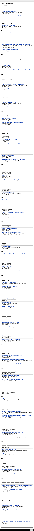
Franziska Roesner (11, 234)
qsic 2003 (3, 451)
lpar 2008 (3, 357)
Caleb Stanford (4, 50)
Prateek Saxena (18, 283)
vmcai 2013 (3, 230)
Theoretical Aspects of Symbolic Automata (8, 106)
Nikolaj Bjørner (13, 70)
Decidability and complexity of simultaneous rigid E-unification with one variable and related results (17, 485)
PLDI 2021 (3, 71)
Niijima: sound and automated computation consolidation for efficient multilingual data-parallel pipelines (16, 93)
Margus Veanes (9, 12)
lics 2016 (3, 157)
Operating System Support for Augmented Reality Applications (11, 232)
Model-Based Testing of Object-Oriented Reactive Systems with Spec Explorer (14, 359)
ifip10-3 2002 (4, 463)
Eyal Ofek (6, 234)
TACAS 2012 (4, 268)
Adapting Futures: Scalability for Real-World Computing (10, 375)
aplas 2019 (3, 86)
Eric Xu (3, 46)
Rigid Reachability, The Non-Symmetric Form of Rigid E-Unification (12, 489)
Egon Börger (8, 482)
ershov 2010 (3, 337)
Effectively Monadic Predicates (6, 246)
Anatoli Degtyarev (4, 486)
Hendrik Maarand (10, 26)
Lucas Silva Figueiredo (5, 160)
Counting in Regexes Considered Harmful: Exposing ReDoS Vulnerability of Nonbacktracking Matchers (16, 57)
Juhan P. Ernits (19, 12)
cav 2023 (3, 51)
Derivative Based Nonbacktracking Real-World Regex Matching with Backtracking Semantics (16, 44)
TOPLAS (3, 181)
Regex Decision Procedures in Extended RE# (8, 11)
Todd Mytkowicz (9, 193)
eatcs (2, 288)
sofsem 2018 (3, 108)
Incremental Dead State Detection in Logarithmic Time (10, 49)
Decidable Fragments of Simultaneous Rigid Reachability (10, 505)
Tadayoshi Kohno (16, 233)
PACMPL (3, 23)
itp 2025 (3, 27)
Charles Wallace (13, 372)
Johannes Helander (4, 376)
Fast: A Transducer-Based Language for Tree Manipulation (11, 179)
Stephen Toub (22, 45)
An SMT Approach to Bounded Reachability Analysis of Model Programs (13, 363)
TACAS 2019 (4, 90)
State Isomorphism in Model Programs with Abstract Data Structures (12, 379)
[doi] (8, 13)
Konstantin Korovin (4, 209)
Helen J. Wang (26, 234)
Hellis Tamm (3, 107)
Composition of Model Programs (7, 383)
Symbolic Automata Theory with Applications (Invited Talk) (11, 143)
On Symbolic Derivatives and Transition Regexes (9, 32)
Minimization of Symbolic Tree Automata (8, 155)
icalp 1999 (3, 507)
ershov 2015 (3, 214)
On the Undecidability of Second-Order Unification (9, 493)
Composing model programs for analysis (8, 306)
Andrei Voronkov (24, 486)
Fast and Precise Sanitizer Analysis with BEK (8, 282)
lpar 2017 (3, 141)
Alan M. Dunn (8, 233)
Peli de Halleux (9, 299)
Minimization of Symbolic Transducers (7, 135)
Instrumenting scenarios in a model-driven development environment (12, 432)
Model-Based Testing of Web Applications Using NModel (10, 322)
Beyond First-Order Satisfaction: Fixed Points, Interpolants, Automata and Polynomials (15, 253)
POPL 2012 (3, 272)
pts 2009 (3, 324)
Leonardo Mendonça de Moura (14, 254)
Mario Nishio (7, 45)
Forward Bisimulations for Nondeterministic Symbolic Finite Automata (12, 122)
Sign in (2, 525)
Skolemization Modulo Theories (6, 208)
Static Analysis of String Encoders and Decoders (9, 228)
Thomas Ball (3, 254)
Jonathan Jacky (9, 307)
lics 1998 (3, 523)
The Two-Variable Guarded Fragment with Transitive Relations (11, 509)
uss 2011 (3, 284)
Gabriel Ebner (19, 26)
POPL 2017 (3, 120)
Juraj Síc (11, 103)
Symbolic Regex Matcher (5, 88)
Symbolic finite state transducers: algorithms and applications (11, 270)
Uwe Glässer (3, 429)
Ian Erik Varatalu (4, 12)
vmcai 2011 (3, 280)
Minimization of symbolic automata (7, 199)
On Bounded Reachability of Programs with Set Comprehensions (12, 355)
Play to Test (3, 398)
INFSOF (3, 434)
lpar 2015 (3, 177)
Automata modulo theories (6, 65)
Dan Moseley (4, 45)
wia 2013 (3, 244)
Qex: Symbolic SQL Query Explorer (7, 302)
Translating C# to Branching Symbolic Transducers (9, 139)
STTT (2, 264)
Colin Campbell (9, 360)
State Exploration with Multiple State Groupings (9, 402)
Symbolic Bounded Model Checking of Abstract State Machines (11, 339)
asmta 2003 (3, 455)
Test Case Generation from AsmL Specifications (9, 453)
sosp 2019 (3, 97)
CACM (3, 67)
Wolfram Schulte (17, 340)
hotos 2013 (3, 235)
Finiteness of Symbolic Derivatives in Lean (8, 25)
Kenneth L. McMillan (22, 254)
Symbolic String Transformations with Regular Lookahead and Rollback (13, 212)
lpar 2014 (3, 248)
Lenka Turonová (4, 59)
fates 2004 (3, 447)
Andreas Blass (4, 399)
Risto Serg (9, 376)
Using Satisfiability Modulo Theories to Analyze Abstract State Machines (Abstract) (14, 346)
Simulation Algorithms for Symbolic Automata (9, 102)
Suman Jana (12, 233)
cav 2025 (3, 13)
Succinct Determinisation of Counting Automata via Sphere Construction (13, 84)
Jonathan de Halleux (14, 303)
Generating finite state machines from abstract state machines (11, 469)
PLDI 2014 (3, 206)
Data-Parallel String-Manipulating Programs (8, 192)
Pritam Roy (17, 376)
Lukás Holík (8, 59)
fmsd (2, 173)
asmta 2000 (3, 483)
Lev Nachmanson (13, 217)
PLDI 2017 (3, 133)
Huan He (3, 96)
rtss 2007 (3, 377)
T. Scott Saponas (16, 234)
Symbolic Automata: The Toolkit (7, 266)
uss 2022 (3, 60)
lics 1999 (3, 511)
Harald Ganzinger (4, 490)
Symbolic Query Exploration (6, 326)
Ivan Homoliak (12, 59)
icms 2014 (3, 210)
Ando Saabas (8, 356)
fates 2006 (3, 393)
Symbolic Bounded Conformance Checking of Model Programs (11, 335)
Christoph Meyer (9, 510)
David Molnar (16, 160)
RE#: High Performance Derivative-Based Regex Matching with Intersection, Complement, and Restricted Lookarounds (16, 16)
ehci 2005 (3, 418)
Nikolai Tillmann (13, 299)
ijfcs (2, 491)
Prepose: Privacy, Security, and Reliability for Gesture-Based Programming (13, 126)
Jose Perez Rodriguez (13, 45)
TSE (2, 430)
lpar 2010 (3, 304)
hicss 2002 (3, 467)
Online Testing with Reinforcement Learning (8, 391)
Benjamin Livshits (11, 160)
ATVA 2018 (3, 104)
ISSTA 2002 (3, 471)
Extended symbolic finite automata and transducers (9, 171)
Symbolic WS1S (4, 175)
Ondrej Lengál (17, 59)
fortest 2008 (3, 361)
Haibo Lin (6, 96)
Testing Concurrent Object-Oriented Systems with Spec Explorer (11, 411)
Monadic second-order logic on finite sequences (9, 118)
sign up (5, 525)
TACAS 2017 (4, 124)
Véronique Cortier (4, 506)
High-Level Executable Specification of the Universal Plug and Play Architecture (14, 465)
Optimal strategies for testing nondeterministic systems (10, 436)
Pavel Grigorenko (9, 327)
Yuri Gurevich (13, 340)
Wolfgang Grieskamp (14, 360)
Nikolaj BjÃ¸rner (9, 336)
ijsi (2, 341)
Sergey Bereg (18, 217)
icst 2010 (3, 300)
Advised (5, 5)
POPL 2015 (3, 169)
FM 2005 (3, 413)
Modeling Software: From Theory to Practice (8, 473)
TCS (2, 373)
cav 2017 (3, 116)
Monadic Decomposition (5, 216)
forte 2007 (3, 381)
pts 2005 (3, 409)
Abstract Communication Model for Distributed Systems (10, 428)
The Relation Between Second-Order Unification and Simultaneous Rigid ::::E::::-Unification (16, 521)
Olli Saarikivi (18, 45)
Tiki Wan (30, 45)
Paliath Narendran (14, 486)
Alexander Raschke (14, 364)
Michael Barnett (4, 445)
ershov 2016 (3, 190)
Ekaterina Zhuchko (14, 12)
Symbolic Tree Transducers (6, 290)
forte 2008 (3, 353)
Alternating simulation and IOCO (7, 262)
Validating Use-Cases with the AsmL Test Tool (9, 449)
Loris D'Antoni (4, 66)
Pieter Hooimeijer (9, 271)
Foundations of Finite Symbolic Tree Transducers (9, 286)
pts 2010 (3, 317)
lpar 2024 (3, 34)
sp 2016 (3, 161)
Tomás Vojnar (26, 59)
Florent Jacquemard (10, 490)
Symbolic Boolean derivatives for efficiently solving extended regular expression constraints (16, 69)
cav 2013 (3, 226)
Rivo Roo (7, 323)
